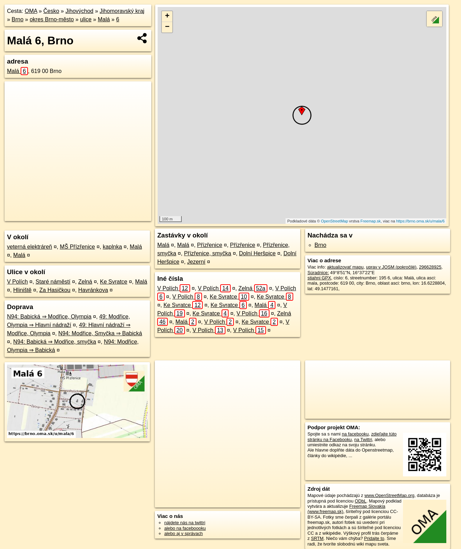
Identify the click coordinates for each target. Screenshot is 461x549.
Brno (17, 19)
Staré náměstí (53, 282)
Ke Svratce (113, 282)
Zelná (85, 282)
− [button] (167, 27)
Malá (104, 19)
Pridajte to (374, 538)
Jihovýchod (79, 11)
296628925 (430, 267)
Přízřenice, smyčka (207, 253)
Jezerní (196, 262)
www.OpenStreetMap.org (390, 495)
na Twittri (363, 439)
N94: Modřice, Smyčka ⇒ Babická (100, 333)
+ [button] (167, 16)
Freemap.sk (370, 221)
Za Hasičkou (55, 290)
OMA (31, 11)
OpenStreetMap (334, 221)
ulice (86, 19)
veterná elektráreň (29, 247)
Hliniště (22, 290)
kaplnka (112, 247)
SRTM (317, 538)
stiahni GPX (319, 277)
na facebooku (355, 434)
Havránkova (93, 290)
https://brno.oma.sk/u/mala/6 (420, 221)
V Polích (17, 282)
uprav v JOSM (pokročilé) (391, 267)
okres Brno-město (52, 19)
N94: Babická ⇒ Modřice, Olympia (49, 317)
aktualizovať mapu (345, 267)
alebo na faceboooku (185, 528)
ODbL (360, 501)
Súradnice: (318, 272)
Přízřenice (209, 245)
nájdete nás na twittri (184, 522)
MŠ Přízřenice (77, 247)
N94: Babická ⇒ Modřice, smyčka (54, 342)
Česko (51, 11)
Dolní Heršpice (257, 253)
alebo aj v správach (183, 533)
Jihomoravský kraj (122, 11)
